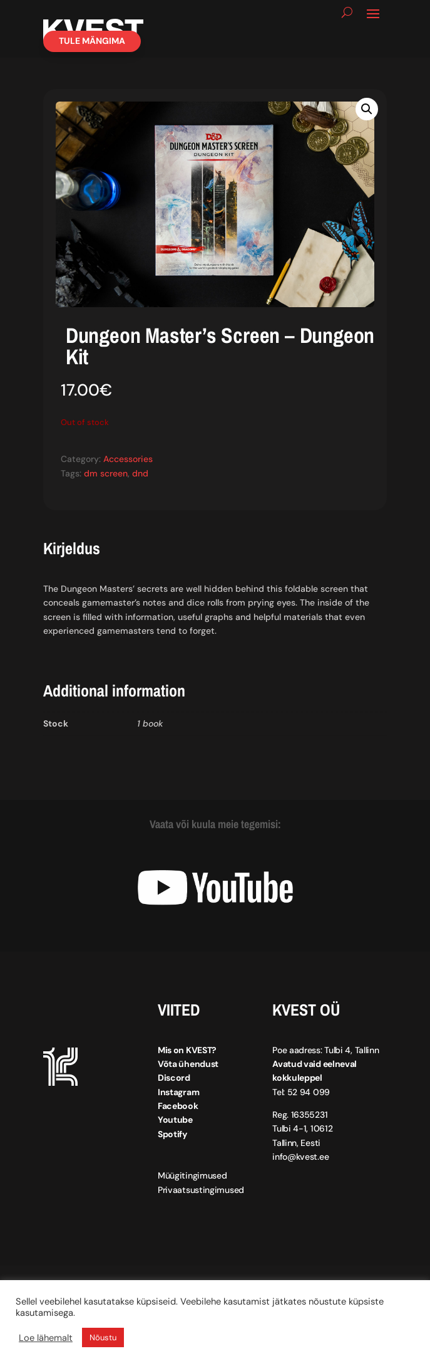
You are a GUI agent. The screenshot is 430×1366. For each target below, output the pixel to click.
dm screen (106, 473)
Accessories (128, 459)
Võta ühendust (188, 1063)
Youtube (175, 1119)
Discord (174, 1077)
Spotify (172, 1134)
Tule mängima (92, 40)
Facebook (178, 1105)
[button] (367, 109)
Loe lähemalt (46, 1337)
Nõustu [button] (103, 1337)
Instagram (178, 1092)
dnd (140, 473)
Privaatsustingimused (201, 1189)
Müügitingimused (192, 1175)
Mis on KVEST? (187, 1050)
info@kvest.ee (300, 1156)
